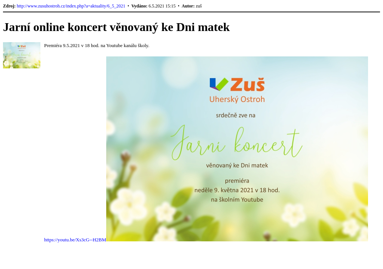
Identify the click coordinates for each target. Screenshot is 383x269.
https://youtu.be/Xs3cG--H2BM (75, 239)
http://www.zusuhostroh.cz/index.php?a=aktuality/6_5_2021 (71, 6)
